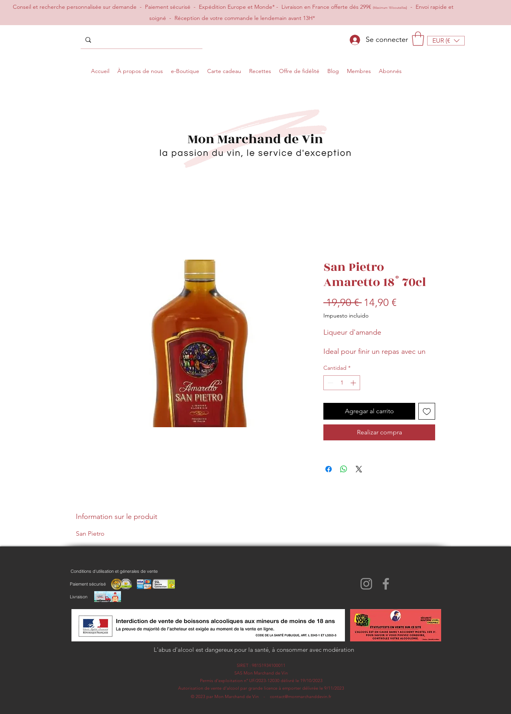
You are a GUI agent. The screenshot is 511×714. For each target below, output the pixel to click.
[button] (418, 39)
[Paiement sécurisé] (88, 584)
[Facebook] (386, 584)
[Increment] (354, 383)
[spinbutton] (342, 383)
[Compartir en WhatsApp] (344, 469)
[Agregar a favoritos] (426, 411)
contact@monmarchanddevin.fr (300, 696)
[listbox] (446, 40)
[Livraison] (78, 596)
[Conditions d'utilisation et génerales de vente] (114, 571)
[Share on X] (359, 469)
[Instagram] (366, 584)
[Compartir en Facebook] (328, 469)
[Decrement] (330, 383)
